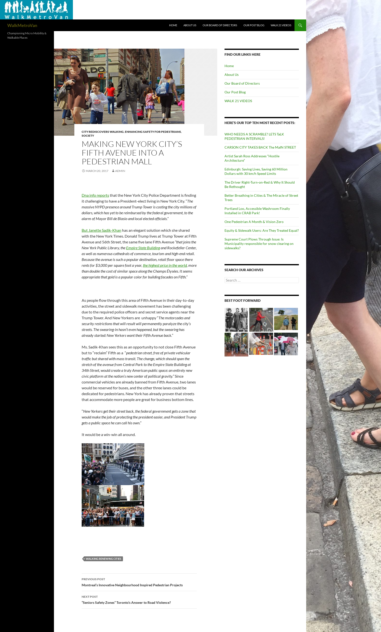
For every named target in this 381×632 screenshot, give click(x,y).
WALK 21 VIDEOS (281, 25)
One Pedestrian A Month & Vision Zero (254, 222)
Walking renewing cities (103, 558)
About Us (189, 25)
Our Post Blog (253, 25)
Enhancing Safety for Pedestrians (153, 132)
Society (88, 135)
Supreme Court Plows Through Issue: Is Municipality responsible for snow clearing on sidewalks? (259, 243)
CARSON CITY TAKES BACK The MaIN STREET (260, 147)
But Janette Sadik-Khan (101, 230)
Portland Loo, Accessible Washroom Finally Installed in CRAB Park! (257, 210)
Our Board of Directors (220, 25)
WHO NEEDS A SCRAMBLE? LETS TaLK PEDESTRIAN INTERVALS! (254, 136)
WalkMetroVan (22, 25)
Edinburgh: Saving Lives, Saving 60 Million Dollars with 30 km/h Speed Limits (256, 171)
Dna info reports (95, 195)
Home (173, 25)
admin (120, 171)
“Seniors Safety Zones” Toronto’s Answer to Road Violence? (139, 599)
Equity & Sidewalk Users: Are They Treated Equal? (262, 230)
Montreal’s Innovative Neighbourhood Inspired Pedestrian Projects (139, 581)
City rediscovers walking (103, 132)
